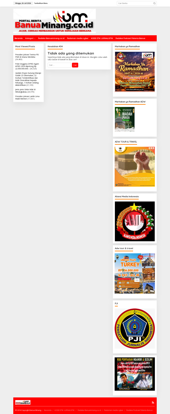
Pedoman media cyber (113, 410)
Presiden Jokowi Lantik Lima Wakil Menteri (27, 97)
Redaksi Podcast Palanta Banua (139, 410)
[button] (154, 3)
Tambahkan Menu (41, 3)
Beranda (47, 410)
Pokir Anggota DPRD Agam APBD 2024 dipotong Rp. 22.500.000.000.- (27, 66)
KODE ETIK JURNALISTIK (65, 410)
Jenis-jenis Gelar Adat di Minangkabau (25, 90)
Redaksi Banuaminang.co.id (89, 410)
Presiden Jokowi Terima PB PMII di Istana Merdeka (27, 55)
